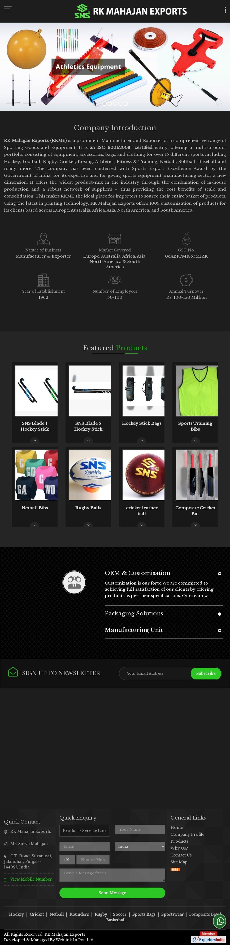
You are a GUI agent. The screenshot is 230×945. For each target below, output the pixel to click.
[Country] (140, 846)
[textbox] (84, 831)
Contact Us (181, 855)
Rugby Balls (88, 507)
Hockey (16, 914)
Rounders (79, 914)
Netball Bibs (35, 507)
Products (179, 841)
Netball (57, 914)
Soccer (120, 914)
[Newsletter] (170, 673)
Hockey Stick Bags (141, 423)
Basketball (115, 920)
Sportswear (172, 914)
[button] (31, 879)
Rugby (101, 914)
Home (177, 827)
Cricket (37, 914)
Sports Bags (143, 914)
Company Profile (187, 834)
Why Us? (179, 848)
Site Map (179, 862)
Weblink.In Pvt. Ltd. (75, 940)
